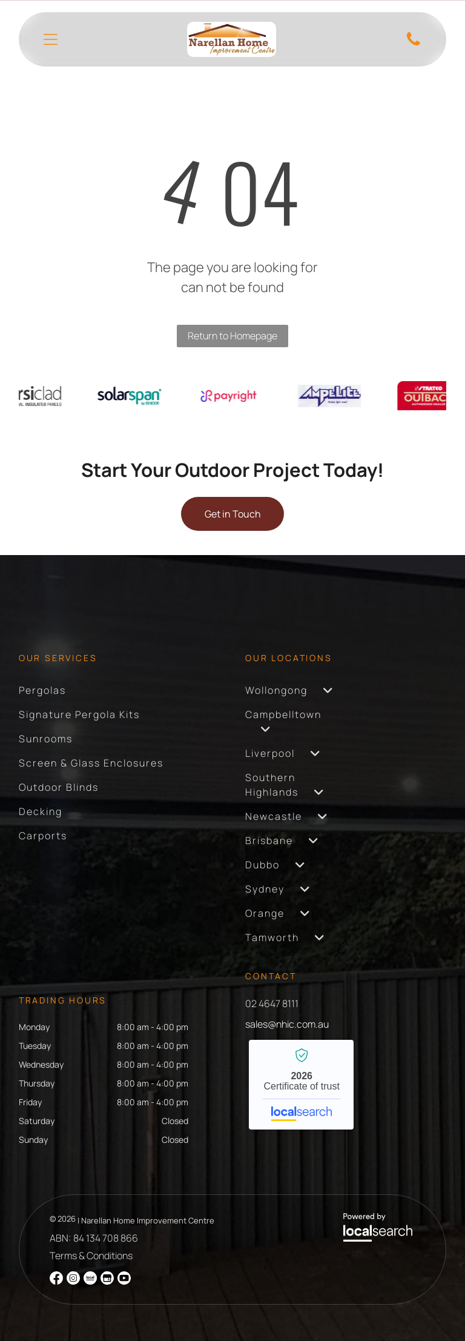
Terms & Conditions (91, 1255)
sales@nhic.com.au (287, 1024)
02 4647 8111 (271, 1003)
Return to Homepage (232, 335)
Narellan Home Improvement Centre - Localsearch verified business (301, 1085)
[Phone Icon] (413, 44)
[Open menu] (51, 39)
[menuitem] (42, 690)
